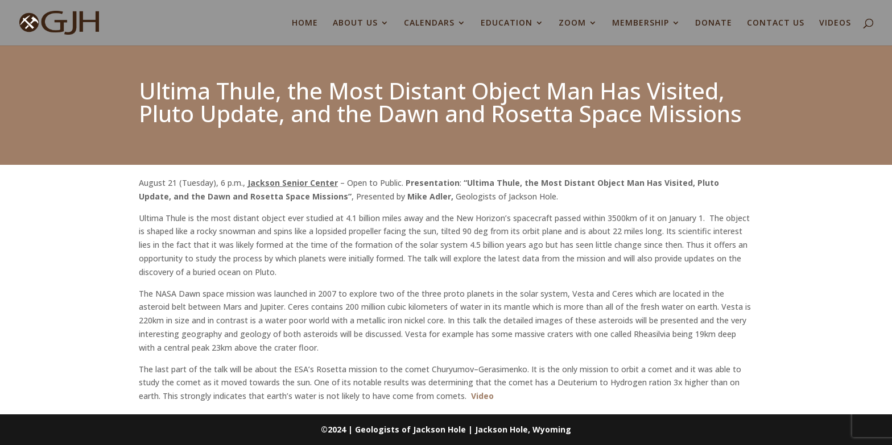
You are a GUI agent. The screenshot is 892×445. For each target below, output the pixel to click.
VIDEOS (835, 23)
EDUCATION (506, 23)
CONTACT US (775, 23)
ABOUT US (355, 23)
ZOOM (572, 23)
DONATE (713, 23)
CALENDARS (429, 23)
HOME (305, 23)
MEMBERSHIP (640, 23)
